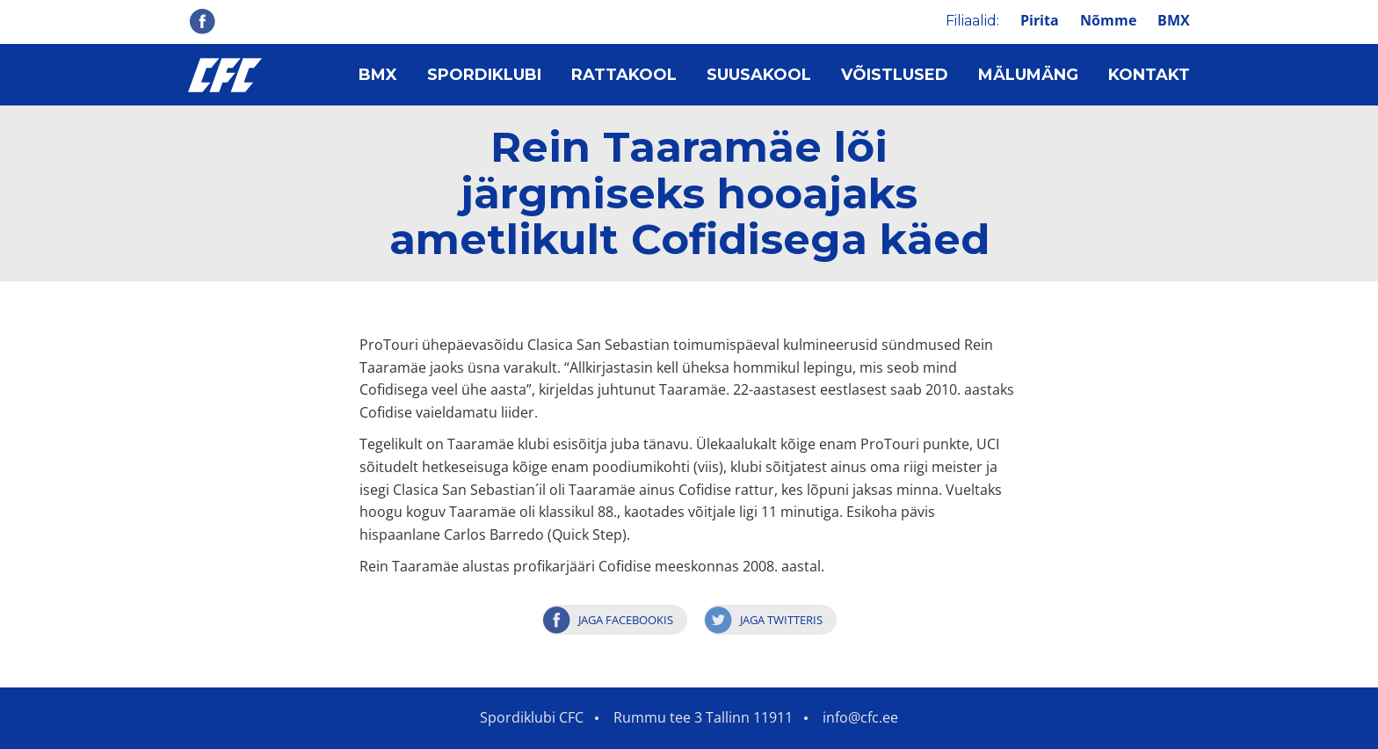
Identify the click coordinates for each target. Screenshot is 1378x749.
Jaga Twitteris (781, 620)
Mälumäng (1028, 74)
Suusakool (759, 74)
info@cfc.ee (860, 717)
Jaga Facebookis (625, 620)
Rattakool (624, 74)
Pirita (1039, 20)
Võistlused (894, 74)
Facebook (202, 21)
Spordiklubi (484, 74)
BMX (1173, 20)
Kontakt (1149, 74)
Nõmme (1108, 20)
